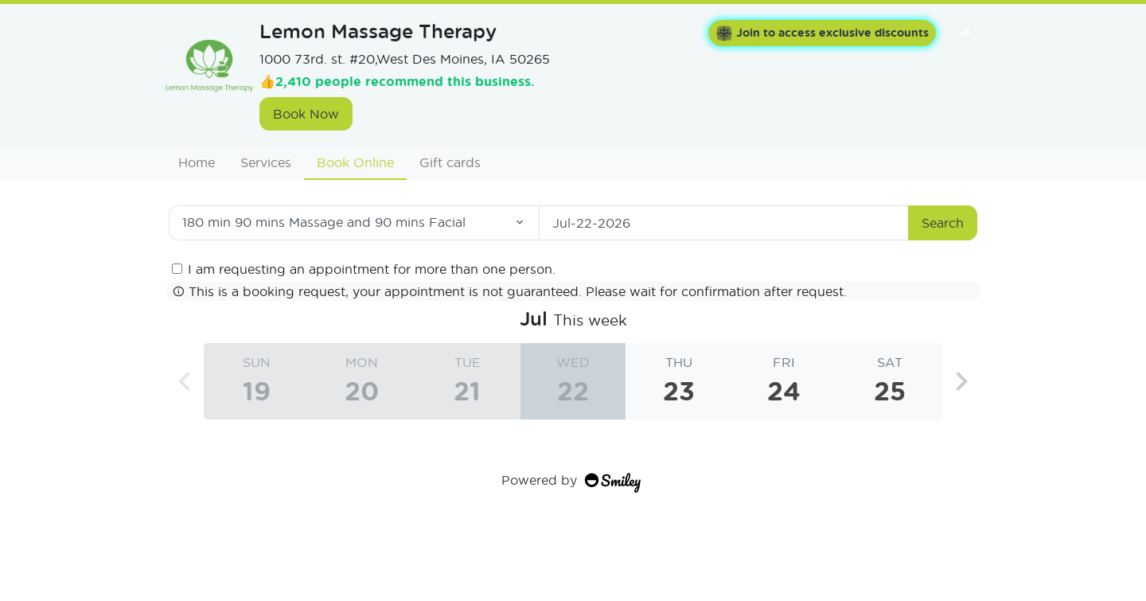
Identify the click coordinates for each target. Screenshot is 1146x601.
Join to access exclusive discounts (822, 33)
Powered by (573, 479)
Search (943, 222)
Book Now (306, 113)
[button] (961, 381)
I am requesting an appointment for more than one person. (371, 268)
